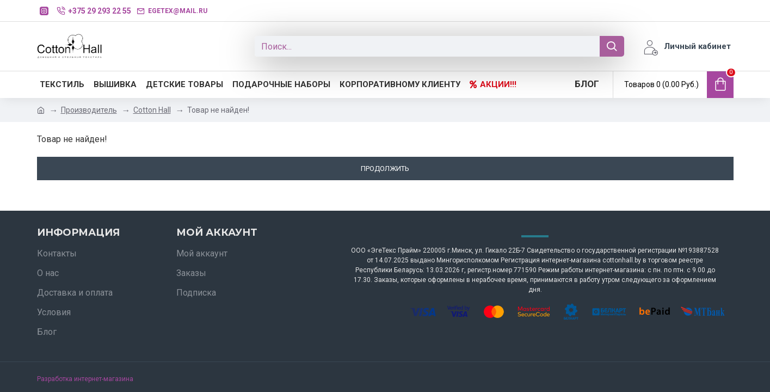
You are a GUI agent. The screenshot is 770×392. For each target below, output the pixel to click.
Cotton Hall (152, 110)
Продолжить (385, 168)
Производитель (89, 110)
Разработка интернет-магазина (85, 379)
